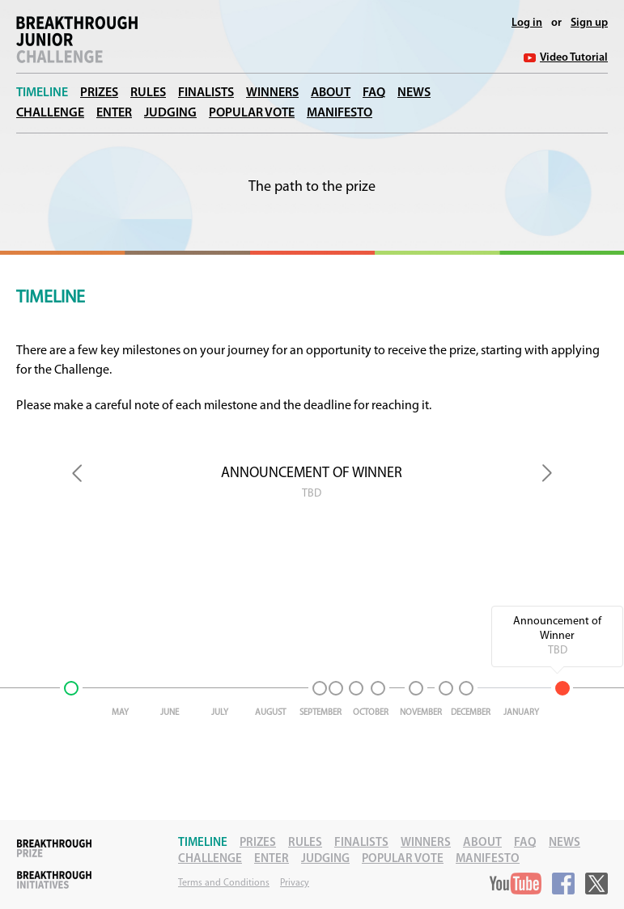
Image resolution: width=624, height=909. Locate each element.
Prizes (99, 93)
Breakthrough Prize (54, 848)
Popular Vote (252, 113)
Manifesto (339, 113)
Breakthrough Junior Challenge (77, 39)
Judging (170, 113)
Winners (272, 93)
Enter (114, 113)
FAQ (374, 93)
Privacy (294, 883)
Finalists (206, 93)
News (414, 93)
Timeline (42, 93)
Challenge (50, 113)
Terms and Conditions (224, 883)
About (330, 93)
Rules (148, 93)
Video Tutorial (574, 58)
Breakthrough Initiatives (54, 880)
